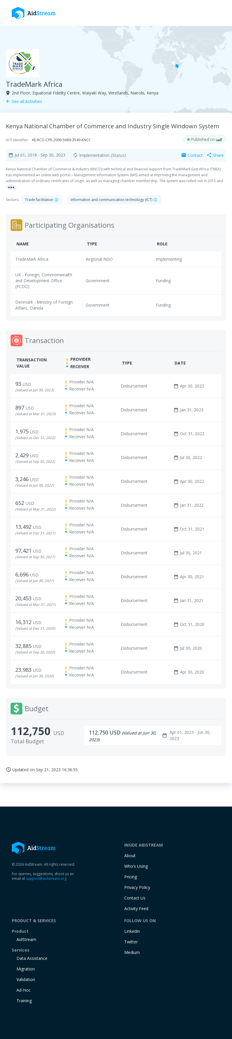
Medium (132, 952)
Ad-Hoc (23, 990)
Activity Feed (136, 908)
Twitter (131, 942)
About (130, 855)
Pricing (130, 877)
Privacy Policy (137, 887)
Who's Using (136, 866)
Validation (25, 979)
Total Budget (27, 741)
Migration (25, 969)
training (24, 1000)
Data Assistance (31, 958)
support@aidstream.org (46, 878)
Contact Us (134, 898)
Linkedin (132, 931)
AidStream (26, 939)
